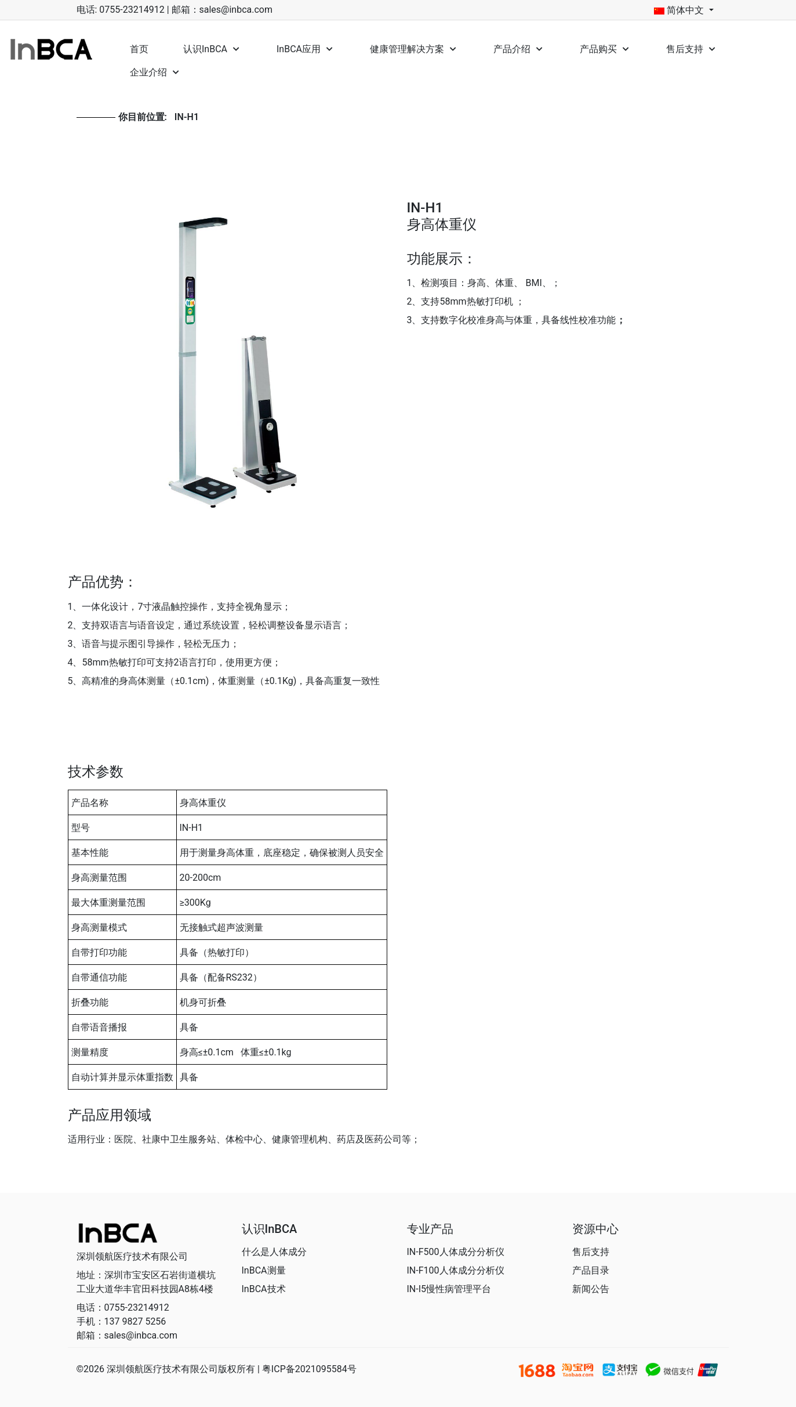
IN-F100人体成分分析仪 (455, 1270)
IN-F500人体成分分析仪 (455, 1251)
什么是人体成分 (274, 1251)
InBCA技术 (264, 1288)
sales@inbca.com (236, 9)
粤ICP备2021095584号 (309, 1369)
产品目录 (590, 1270)
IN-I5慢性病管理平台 (449, 1288)
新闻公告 (590, 1288)
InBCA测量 (264, 1270)
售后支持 (590, 1251)
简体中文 (679, 10)
